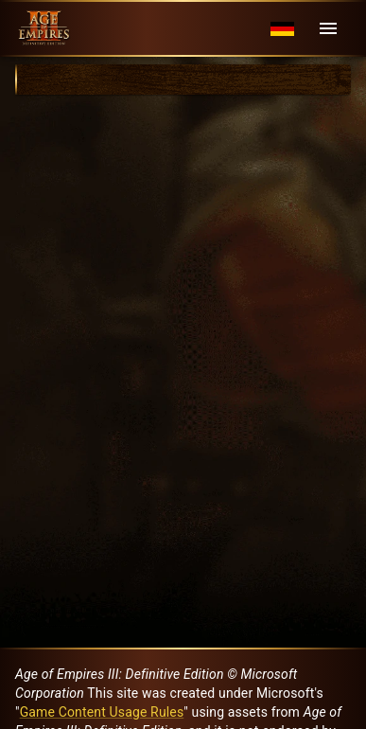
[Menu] (328, 28)
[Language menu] (282, 29)
